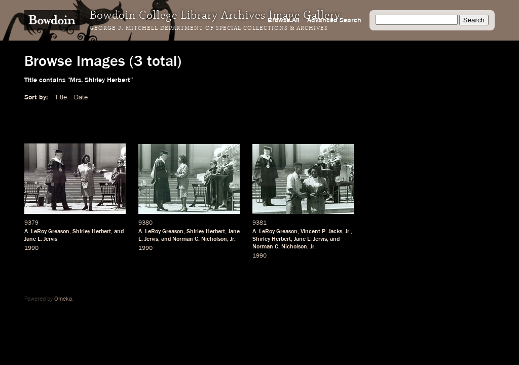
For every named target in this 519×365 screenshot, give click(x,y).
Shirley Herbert (91, 232)
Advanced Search (334, 20)
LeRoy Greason (50, 232)
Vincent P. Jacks (321, 232)
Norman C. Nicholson (199, 239)
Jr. (233, 239)
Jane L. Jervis (40, 239)
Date (81, 97)
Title (61, 97)
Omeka (63, 299)
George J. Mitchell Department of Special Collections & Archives (209, 28)
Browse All (283, 20)
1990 (31, 248)
